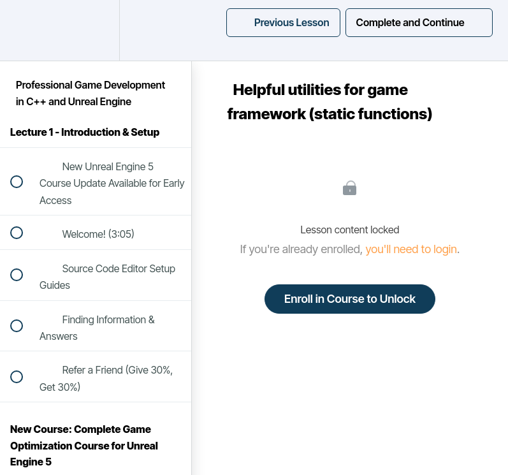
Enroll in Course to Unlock (350, 298)
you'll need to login (411, 249)
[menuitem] (95, 30)
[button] (23, 30)
